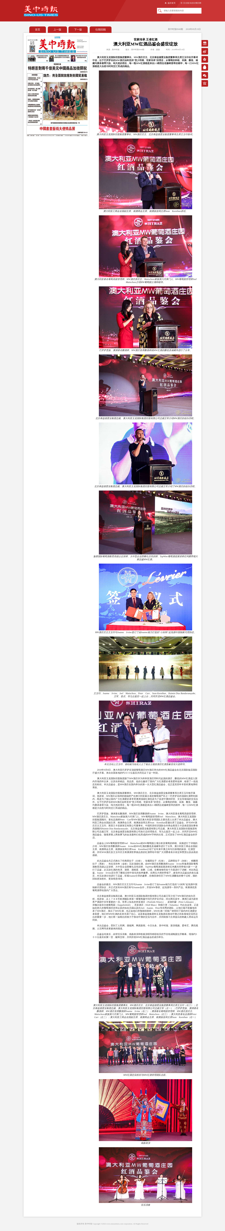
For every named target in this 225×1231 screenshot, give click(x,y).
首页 (37, 29)
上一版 (57, 29)
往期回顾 (100, 29)
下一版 (78, 29)
